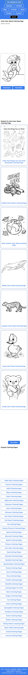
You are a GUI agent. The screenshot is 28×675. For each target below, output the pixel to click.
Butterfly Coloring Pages (14, 584)
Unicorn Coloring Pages (14, 484)
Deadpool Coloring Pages (14, 612)
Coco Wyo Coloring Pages (14, 548)
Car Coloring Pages (14, 600)
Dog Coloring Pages (14, 552)
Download (6, 88)
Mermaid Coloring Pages (14, 556)
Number (19, 6)
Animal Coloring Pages (14, 631)
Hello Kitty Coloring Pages (14, 480)
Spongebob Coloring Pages (14, 608)
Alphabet (9, 6)
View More (18, 88)
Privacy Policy (10, 671)
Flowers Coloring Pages (14, 544)
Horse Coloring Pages (14, 572)
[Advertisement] (14, 39)
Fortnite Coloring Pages (14, 580)
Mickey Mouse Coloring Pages (14, 624)
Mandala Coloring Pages (14, 560)
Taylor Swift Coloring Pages (14, 627)
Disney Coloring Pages (14, 568)
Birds (23, 9)
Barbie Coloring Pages (14, 540)
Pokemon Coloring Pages (14, 504)
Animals (14, 9)
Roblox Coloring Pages (14, 620)
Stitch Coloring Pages (14, 496)
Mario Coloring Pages (14, 592)
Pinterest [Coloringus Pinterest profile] (24, 669)
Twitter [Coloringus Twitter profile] (19, 669)
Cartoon (19, 13)
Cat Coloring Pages (14, 524)
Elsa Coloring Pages (14, 576)
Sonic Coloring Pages (14, 508)
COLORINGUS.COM (14, 2)
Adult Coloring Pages (14, 488)
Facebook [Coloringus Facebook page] (14, 669)
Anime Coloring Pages (14, 616)
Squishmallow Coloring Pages (14, 564)
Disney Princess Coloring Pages (14, 528)
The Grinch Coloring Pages (14, 520)
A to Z (14, 17)
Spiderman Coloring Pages (14, 500)
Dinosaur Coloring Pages (14, 512)
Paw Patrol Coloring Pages (14, 516)
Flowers (9, 13)
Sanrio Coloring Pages (14, 604)
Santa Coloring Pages (14, 532)
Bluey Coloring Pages (14, 492)
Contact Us (18, 671)
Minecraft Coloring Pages (14, 536)
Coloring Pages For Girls (14, 588)
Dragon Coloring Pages (14, 596)
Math (5, 9)
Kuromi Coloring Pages (14, 635)
